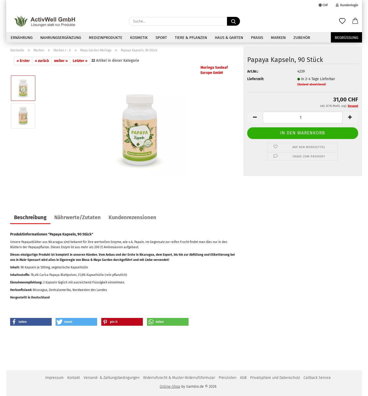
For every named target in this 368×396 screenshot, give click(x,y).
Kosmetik (139, 37)
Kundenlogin (347, 5)
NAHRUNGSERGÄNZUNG (60, 37)
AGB (243, 378)
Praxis (257, 37)
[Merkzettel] (342, 21)
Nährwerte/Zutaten (77, 217)
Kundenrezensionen (132, 217)
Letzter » (80, 61)
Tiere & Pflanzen (191, 37)
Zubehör (301, 37)
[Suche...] (233, 21)
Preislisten (227, 378)
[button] (355, 21)
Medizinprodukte (105, 37)
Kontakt (73, 378)
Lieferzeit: (255, 79)
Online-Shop (170, 386)
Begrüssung (346, 37)
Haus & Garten (229, 37)
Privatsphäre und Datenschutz (275, 378)
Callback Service (317, 378)
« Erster (23, 61)
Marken (278, 37)
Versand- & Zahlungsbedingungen (111, 378)
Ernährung (21, 37)
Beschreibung (30, 217)
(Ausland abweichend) (311, 84)
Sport (161, 37)
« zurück (42, 61)
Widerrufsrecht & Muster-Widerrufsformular (179, 378)
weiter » (61, 61)
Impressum (54, 378)
